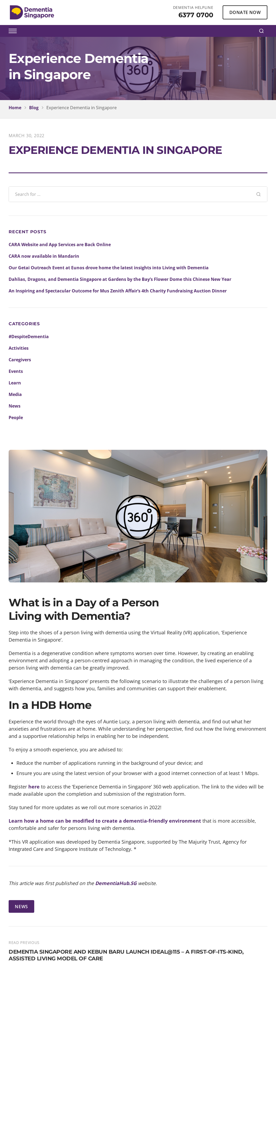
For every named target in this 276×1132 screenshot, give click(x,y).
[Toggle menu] (13, 31)
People (16, 417)
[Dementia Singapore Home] (32, 12)
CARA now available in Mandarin (44, 256)
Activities (19, 348)
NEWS (21, 907)
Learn (15, 383)
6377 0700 (195, 15)
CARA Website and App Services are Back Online (60, 244)
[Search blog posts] (129, 194)
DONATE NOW (245, 12)
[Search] (261, 31)
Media (15, 394)
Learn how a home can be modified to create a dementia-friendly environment (105, 821)
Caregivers (20, 360)
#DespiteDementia (29, 336)
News (14, 406)
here (34, 786)
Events (16, 371)
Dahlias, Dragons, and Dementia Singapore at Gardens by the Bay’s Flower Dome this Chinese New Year (120, 279)
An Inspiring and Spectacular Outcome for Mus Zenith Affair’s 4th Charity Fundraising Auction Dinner (118, 291)
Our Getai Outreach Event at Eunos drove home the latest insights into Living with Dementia (109, 268)
